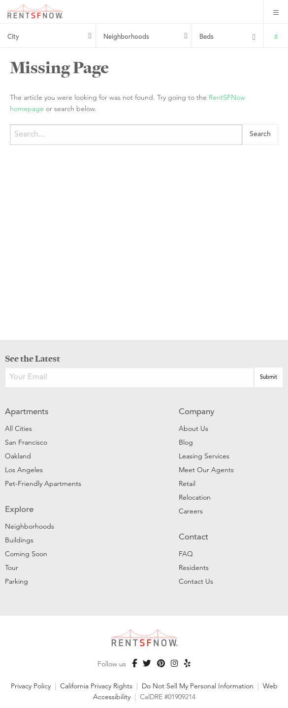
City (13, 37)
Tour (11, 567)
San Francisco (26, 442)
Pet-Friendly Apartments (43, 483)
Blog (186, 442)
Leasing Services (204, 456)
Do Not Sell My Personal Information (198, 685)
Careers (191, 511)
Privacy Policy (31, 685)
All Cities (18, 428)
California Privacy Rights (96, 685)
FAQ (186, 553)
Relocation (195, 497)
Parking (16, 581)
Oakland (18, 456)
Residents (194, 567)
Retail (187, 483)
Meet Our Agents (206, 469)
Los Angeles (24, 469)
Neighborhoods (126, 37)
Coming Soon (26, 553)
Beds (206, 37)
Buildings (19, 540)
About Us (193, 428)
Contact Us (196, 581)
